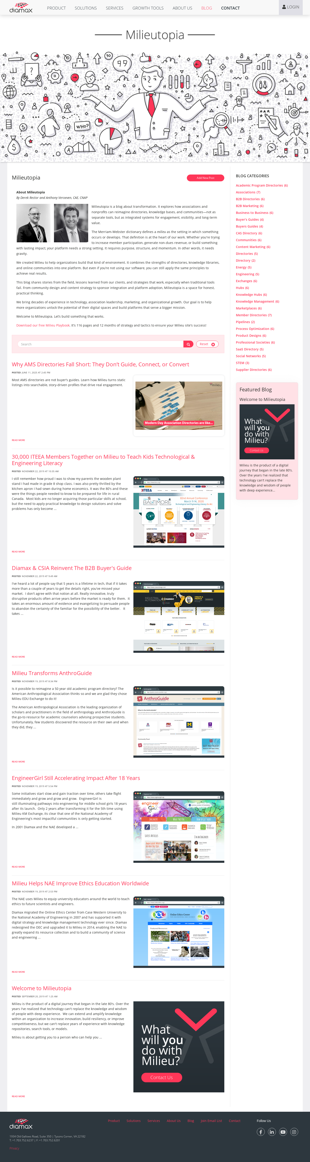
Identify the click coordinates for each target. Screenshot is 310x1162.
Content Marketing (253, 247)
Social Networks (251, 356)
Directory (245, 260)
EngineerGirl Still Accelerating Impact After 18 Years (76, 778)
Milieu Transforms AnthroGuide (52, 673)
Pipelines (245, 322)
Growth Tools (148, 8)
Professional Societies (255, 342)
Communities (248, 240)
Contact (230, 8)
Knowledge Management (257, 301)
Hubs (242, 288)
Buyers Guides (249, 226)
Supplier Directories (254, 369)
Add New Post (205, 178)
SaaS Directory (249, 349)
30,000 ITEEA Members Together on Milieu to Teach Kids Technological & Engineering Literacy (103, 459)
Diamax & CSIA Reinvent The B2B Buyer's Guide (72, 568)
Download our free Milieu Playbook (43, 325)
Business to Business (254, 212)
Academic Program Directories (262, 185)
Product (56, 8)
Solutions (86, 8)
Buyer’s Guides (250, 219)
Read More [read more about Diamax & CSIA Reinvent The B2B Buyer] (18, 656)
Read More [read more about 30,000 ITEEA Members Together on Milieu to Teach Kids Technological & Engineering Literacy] (18, 551)
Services (114, 8)
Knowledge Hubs (251, 294)
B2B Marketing (249, 206)
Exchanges (246, 281)
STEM (242, 363)
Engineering (247, 274)
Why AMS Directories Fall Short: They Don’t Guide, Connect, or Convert (100, 364)
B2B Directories (250, 199)
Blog (206, 8)
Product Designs (251, 335)
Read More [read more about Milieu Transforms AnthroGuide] (18, 761)
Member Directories (254, 315)
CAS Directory (249, 233)
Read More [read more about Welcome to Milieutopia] (18, 1096)
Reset (207, 344)
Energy (243, 267)
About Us (182, 8)
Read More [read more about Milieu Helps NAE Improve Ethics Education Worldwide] (18, 971)
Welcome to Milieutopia (41, 988)
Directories (247, 253)
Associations (248, 192)
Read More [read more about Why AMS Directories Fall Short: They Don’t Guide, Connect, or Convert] (18, 440)
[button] (56, 8)
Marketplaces (249, 308)
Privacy (14, 1148)
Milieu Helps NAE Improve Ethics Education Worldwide (80, 883)
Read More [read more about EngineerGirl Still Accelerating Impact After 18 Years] (18, 866)
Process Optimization (255, 329)
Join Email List (211, 1121)
